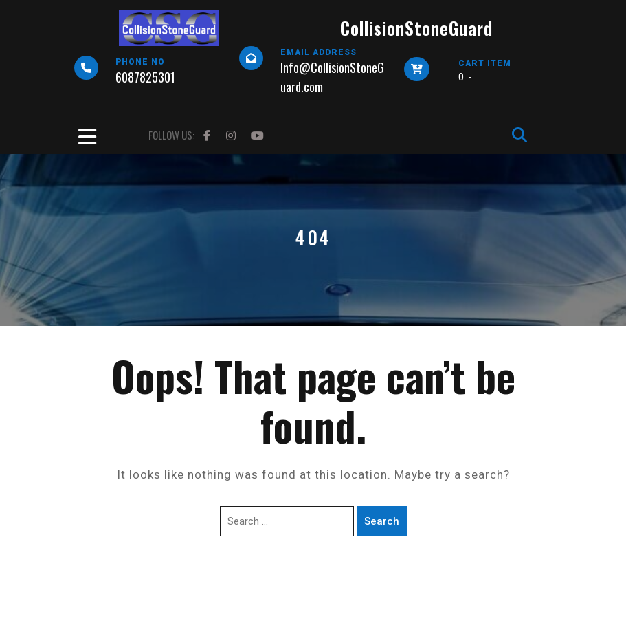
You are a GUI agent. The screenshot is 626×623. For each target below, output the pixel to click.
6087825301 (145, 77)
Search (381, 521)
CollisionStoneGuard (416, 28)
